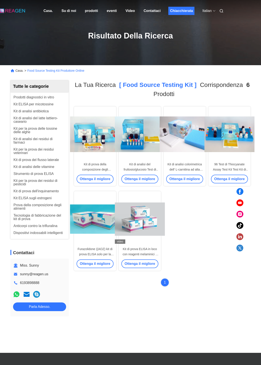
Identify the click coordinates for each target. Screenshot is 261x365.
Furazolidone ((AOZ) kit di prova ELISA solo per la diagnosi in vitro (95, 254)
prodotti (91, 11)
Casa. (48, 11)
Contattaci (152, 11)
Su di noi (69, 11)
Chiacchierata (181, 11)
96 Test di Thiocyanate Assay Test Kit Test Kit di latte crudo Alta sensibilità (229, 169)
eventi (112, 11)
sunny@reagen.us (34, 274)
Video (130, 11)
